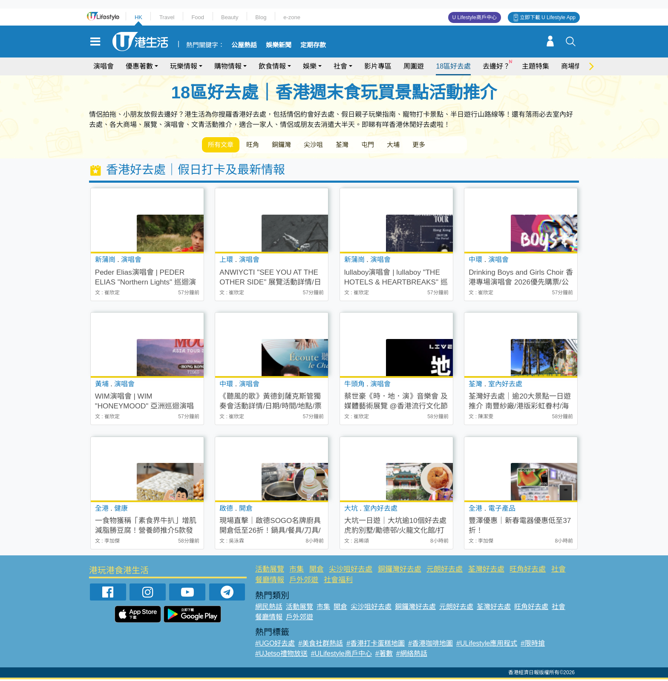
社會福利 (338, 582)
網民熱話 (268, 608)
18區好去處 (453, 66)
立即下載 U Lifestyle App (548, 17)
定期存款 (313, 45)
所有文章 (223, 145)
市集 (296, 571)
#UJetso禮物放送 (281, 655)
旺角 (260, 145)
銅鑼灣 (293, 145)
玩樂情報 (183, 66)
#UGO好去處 (275, 645)
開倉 (316, 571)
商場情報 (574, 66)
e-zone (291, 17)
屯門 (393, 145)
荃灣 (363, 145)
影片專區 (378, 66)
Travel (167, 17)
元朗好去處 (444, 571)
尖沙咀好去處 (350, 571)
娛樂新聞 (278, 45)
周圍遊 (413, 66)
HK (138, 17)
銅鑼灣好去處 (399, 571)
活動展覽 (269, 571)
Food (197, 17)
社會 (340, 66)
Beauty (229, 17)
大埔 (422, 145)
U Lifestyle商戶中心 (474, 17)
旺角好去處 (528, 571)
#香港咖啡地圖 (430, 645)
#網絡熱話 (411, 655)
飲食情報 (272, 66)
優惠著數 (139, 66)
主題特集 (535, 66)
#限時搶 (533, 645)
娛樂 (310, 66)
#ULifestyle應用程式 (486, 645)
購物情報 (228, 66)
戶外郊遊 (303, 582)
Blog (260, 17)
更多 (452, 145)
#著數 (384, 655)
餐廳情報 (269, 582)
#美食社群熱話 (320, 645)
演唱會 (103, 66)
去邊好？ (496, 66)
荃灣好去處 (486, 571)
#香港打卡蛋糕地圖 (375, 645)
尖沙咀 (330, 145)
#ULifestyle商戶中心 (341, 655)
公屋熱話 (244, 45)
